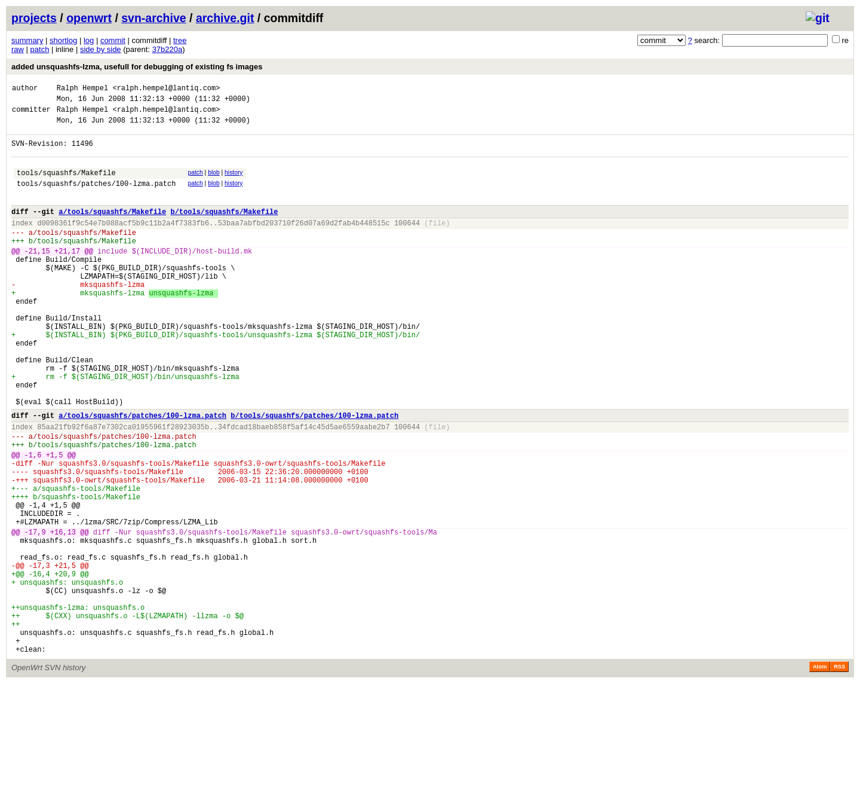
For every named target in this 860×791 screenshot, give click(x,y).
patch (40, 49)
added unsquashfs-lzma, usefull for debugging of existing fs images (136, 66)
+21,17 (67, 276)
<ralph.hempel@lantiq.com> (166, 89)
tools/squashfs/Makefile (66, 185)
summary (27, 40)
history (233, 183)
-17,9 (35, 614)
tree (179, 40)
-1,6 (33, 521)
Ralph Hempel (82, 89)
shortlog (63, 40)
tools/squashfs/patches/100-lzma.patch (96, 198)
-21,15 (37, 276)
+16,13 (63, 614)
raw (17, 49)
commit (112, 40)
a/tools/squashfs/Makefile (112, 229)
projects (34, 18)
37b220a (167, 49)
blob (214, 183)
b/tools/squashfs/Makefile (224, 229)
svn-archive (153, 18)
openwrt (89, 18)
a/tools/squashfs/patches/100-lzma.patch (142, 474)
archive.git (225, 18)
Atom (820, 774)
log (89, 40)
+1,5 (54, 521)
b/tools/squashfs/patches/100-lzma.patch (314, 474)
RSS (839, 774)
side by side (100, 49)
